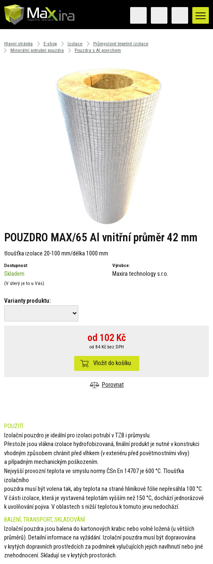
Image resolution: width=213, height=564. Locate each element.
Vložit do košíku (112, 363)
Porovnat (113, 384)
